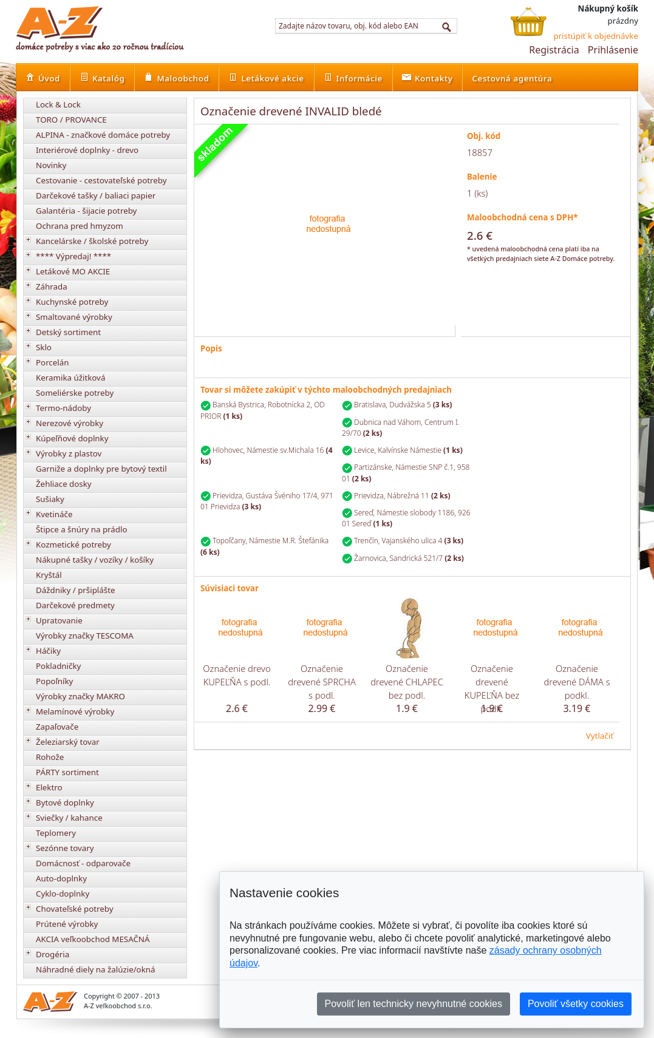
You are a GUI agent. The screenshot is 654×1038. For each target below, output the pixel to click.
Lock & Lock (58, 104)
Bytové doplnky (65, 802)
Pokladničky (58, 665)
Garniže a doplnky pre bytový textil (101, 468)
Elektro (49, 787)
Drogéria (52, 954)
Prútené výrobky (67, 923)
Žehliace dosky (64, 483)
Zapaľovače (57, 726)
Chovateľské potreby (75, 908)
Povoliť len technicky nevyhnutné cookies (413, 1004)
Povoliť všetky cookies (576, 1004)
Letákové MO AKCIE (73, 271)
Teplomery (56, 832)
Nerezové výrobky (69, 423)
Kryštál (49, 574)
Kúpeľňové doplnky (72, 438)
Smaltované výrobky (74, 316)
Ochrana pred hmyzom (79, 225)
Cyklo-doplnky (62, 893)
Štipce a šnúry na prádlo (82, 529)
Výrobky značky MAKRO (80, 696)
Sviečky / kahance (69, 817)
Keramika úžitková (70, 377)
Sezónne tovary (65, 848)
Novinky (51, 165)
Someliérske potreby (75, 392)
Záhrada (51, 286)
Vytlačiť (599, 735)
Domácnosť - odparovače (83, 863)
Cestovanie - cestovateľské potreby (101, 180)
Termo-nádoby (63, 407)
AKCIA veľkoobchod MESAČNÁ (93, 939)
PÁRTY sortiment (67, 772)
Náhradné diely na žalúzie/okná (95, 969)
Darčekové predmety (75, 605)
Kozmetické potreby (73, 544)
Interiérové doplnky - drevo (87, 149)
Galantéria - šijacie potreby (86, 210)
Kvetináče (54, 514)
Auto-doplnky (61, 878)
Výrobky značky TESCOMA (85, 635)
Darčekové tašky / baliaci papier (95, 195)
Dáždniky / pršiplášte (75, 590)
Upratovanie (59, 620)
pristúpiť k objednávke (595, 35)
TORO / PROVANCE (71, 119)
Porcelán (52, 362)
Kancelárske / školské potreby (92, 241)
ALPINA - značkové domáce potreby (103, 134)
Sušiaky (50, 499)
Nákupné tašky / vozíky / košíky (95, 559)
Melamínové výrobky (75, 711)
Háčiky (48, 650)
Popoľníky (54, 681)
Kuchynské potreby (72, 301)
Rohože (50, 756)
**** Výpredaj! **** (73, 256)
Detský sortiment (68, 332)
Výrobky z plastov (68, 453)
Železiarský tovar (68, 741)
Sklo (44, 347)
